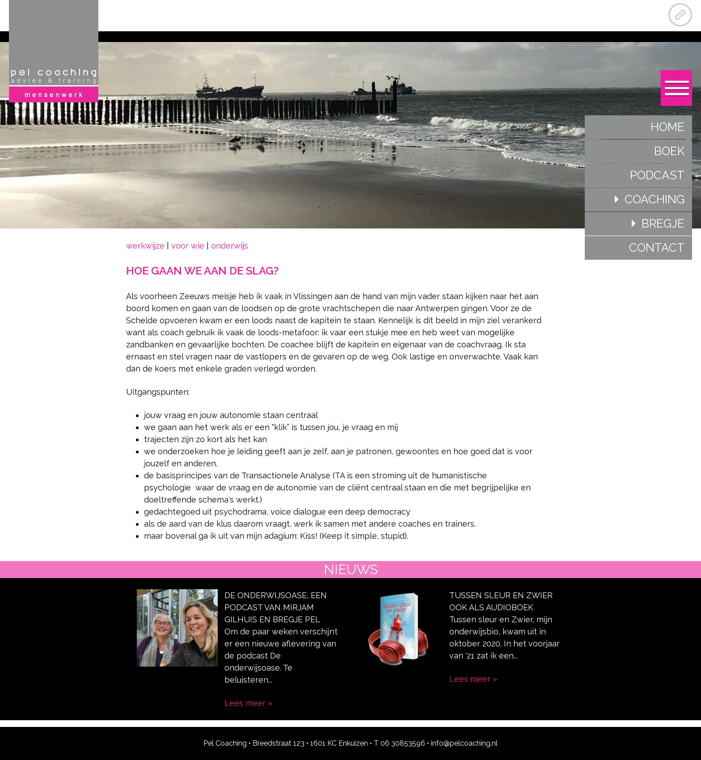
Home (667, 127)
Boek (669, 151)
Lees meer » (248, 703)
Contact (656, 247)
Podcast (657, 175)
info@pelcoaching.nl (464, 743)
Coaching (654, 199)
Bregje (663, 223)
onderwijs (229, 245)
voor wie (187, 245)
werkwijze (145, 245)
